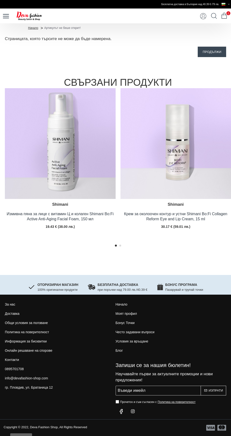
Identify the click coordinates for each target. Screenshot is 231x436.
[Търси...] (214, 16)
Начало (33, 28)
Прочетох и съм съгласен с (156, 402)
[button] (116, 246)
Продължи (212, 52)
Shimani (60, 204)
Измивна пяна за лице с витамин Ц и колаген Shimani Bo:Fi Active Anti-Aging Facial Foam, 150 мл (60, 216)
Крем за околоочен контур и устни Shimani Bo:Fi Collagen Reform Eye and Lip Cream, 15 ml (175, 216)
